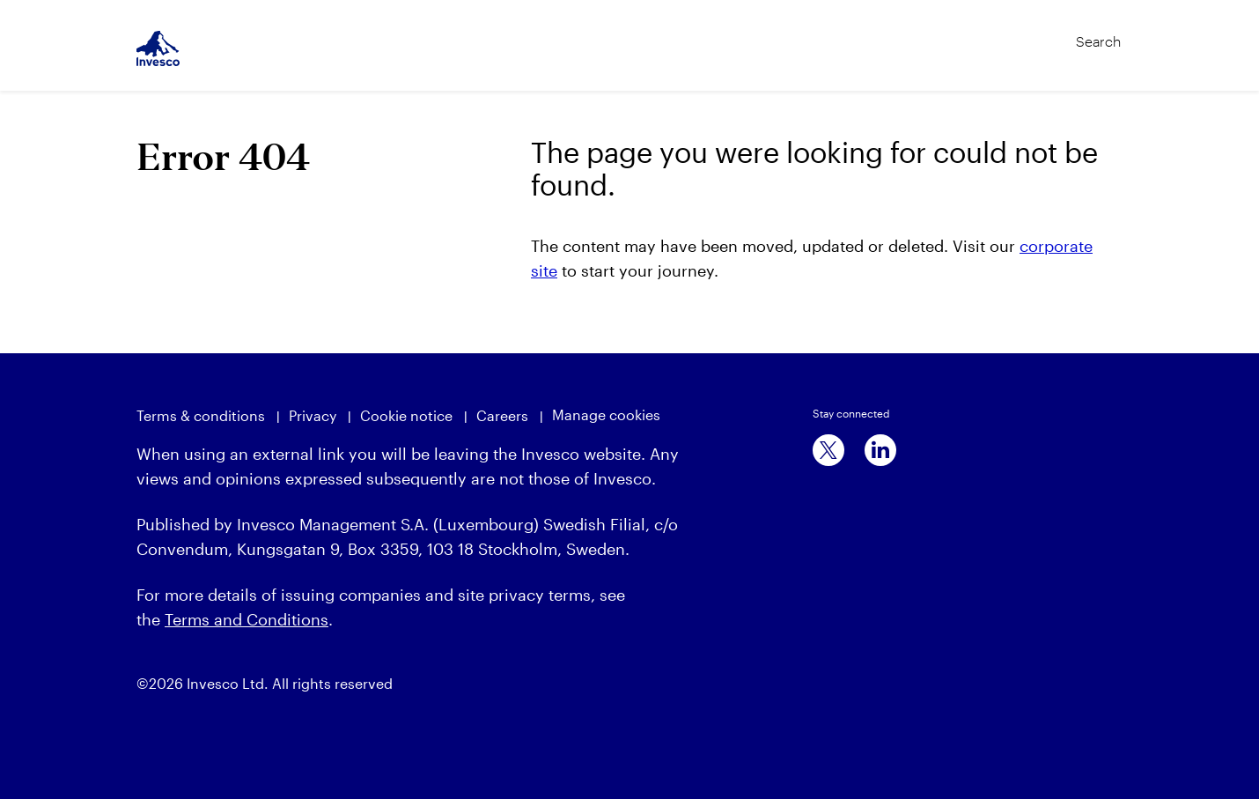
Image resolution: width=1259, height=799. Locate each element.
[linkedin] (880, 450)
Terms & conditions (200, 415)
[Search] (1062, 33)
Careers (502, 415)
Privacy (312, 415)
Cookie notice (406, 415)
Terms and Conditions (246, 619)
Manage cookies (606, 414)
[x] (828, 450)
